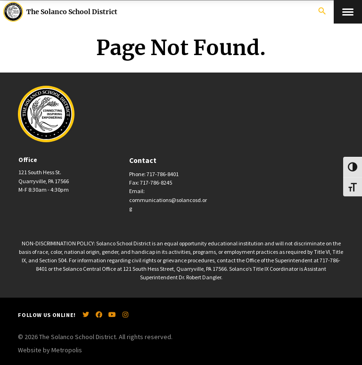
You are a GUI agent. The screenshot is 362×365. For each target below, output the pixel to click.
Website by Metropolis (50, 350)
